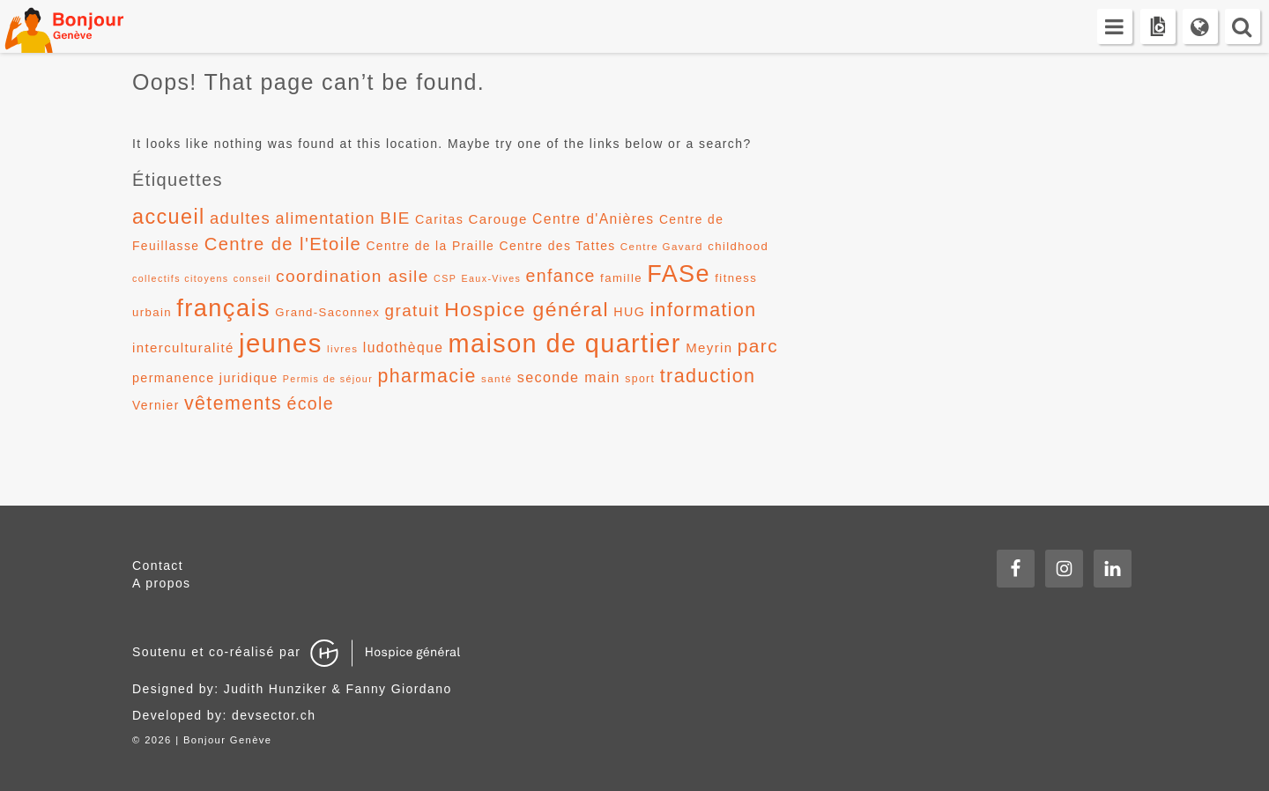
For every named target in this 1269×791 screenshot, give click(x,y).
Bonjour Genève (83, 26)
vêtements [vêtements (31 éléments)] (233, 403)
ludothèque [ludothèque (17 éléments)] (403, 347)
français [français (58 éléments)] (223, 308)
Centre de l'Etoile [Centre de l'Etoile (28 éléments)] (283, 244)
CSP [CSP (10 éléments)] (445, 278)
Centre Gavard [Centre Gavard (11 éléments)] (661, 246)
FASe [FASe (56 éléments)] (678, 274)
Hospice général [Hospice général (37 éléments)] (526, 309)
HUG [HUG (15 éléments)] (629, 312)
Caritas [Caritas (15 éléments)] (439, 219)
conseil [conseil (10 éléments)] (252, 278)
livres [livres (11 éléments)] (342, 349)
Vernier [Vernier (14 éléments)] (156, 405)
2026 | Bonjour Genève (208, 740)
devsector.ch (273, 715)
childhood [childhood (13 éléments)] (738, 246)
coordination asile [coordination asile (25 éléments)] (352, 276)
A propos (161, 583)
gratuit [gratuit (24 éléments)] (412, 310)
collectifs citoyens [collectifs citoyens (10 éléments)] (180, 278)
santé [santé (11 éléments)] (496, 378)
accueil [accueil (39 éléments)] (168, 216)
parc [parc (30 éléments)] (758, 346)
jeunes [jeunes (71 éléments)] (281, 343)
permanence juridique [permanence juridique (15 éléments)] (205, 378)
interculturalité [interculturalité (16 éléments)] (183, 347)
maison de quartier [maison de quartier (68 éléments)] (565, 343)
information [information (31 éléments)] (702, 310)
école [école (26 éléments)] (310, 403)
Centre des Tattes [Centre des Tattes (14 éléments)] (558, 246)
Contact (157, 565)
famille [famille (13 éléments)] (621, 278)
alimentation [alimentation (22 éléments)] (325, 218)
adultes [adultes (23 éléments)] (240, 218)
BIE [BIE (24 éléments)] (395, 218)
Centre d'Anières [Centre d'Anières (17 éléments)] (593, 218)
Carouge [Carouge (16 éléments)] (498, 218)
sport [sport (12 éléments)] (640, 379)
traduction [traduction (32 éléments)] (708, 376)
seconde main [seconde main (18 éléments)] (568, 377)
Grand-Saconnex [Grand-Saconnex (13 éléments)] (327, 312)
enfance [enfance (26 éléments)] (561, 275)
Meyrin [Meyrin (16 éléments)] (709, 347)
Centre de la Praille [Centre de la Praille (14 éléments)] (430, 246)
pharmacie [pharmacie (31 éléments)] (426, 376)
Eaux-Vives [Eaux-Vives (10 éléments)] (492, 278)
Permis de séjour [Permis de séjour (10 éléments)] (328, 378)
